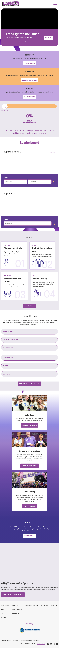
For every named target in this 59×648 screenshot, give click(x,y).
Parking (29, 366)
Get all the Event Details (29, 384)
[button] (55, 4)
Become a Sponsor (29, 80)
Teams (2, 609)
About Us (3, 617)
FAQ (2, 613)
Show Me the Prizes (29, 466)
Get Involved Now (29, 425)
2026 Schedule (29, 332)
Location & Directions (29, 340)
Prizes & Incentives (17, 609)
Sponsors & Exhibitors (31, 605)
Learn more (29, 306)
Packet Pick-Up (29, 348)
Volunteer (44, 605)
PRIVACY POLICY (41, 644)
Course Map (29, 374)
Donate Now (29, 97)
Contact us (54, 605)
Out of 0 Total (52, 152)
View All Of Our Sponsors (12, 594)
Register (48, 38)
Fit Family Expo (29, 358)
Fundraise (15, 605)
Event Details (5, 605)
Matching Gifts (16, 613)
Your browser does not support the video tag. (29, 18)
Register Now (29, 63)
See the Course (29, 506)
